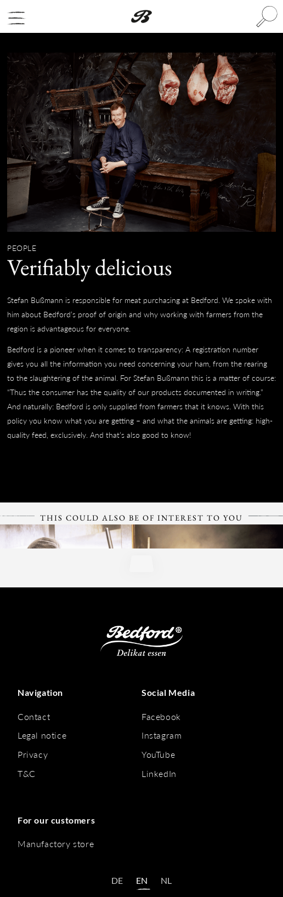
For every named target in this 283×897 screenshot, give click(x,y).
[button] (16, 18)
